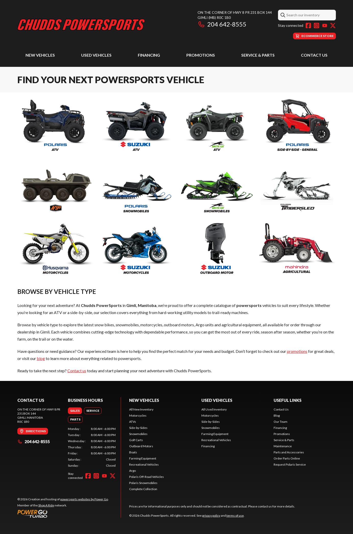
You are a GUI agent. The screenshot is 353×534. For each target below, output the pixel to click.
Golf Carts (136, 440)
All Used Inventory (214, 409)
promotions (297, 351)
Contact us (76, 370)
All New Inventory (141, 409)
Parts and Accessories (289, 452)
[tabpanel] (92, 447)
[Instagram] (316, 25)
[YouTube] (325, 25)
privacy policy (211, 515)
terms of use (235, 515)
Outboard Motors (141, 446)
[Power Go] (63, 514)
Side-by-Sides (138, 428)
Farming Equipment (142, 458)
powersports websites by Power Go (84, 499)
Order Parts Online (287, 458)
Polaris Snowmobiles (143, 483)
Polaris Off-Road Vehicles (146, 477)
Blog (277, 415)
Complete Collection (143, 489)
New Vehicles (40, 55)
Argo (132, 471)
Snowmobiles (138, 434)
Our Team (280, 422)
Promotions (200, 55)
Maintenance (283, 446)
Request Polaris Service (290, 464)
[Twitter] (333, 25)
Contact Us (314, 55)
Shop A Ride (46, 505)
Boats (133, 452)
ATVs (132, 422)
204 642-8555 (222, 24)
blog (41, 358)
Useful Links (287, 400)
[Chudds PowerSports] (81, 24)
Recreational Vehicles (144, 464)
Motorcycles (138, 415)
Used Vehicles (96, 55)
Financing (149, 55)
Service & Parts (258, 55)
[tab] (75, 410)
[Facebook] (308, 25)
